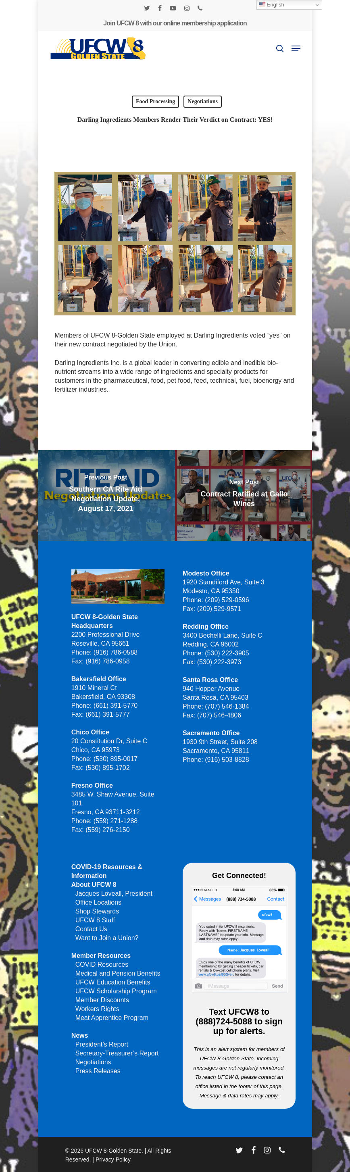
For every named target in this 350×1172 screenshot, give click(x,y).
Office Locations (98, 902)
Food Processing (155, 101)
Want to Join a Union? (107, 937)
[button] (296, 48)
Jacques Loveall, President (113, 893)
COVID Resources (102, 964)
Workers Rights (97, 1008)
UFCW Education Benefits (112, 982)
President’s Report (101, 1044)
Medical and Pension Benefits (117, 973)
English (271, 5)
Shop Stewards (97, 911)
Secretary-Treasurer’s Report (117, 1053)
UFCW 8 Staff (95, 920)
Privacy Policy (113, 1159)
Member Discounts (102, 1000)
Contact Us (91, 929)
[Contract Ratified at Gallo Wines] (244, 495)
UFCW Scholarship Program (116, 991)
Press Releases (98, 1071)
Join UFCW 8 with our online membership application (174, 23)
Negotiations (203, 101)
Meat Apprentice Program (111, 1017)
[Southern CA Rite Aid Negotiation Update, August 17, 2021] (105, 495)
